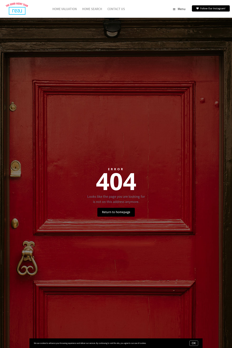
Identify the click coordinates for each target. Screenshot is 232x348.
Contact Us (116, 9)
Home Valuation (64, 9)
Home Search (92, 9)
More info (150, 343)
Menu (179, 9)
